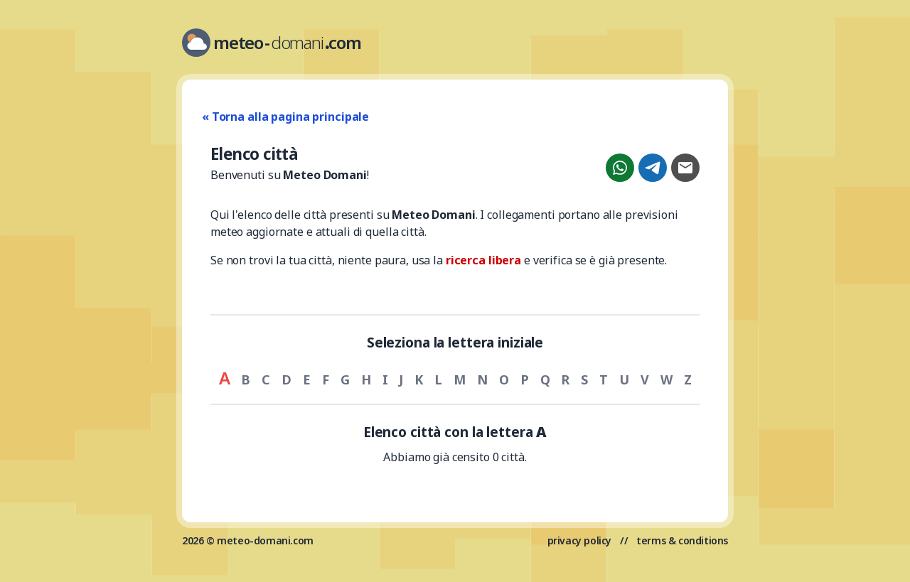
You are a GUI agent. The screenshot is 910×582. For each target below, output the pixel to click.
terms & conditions (682, 540)
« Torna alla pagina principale (285, 116)
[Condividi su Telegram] (652, 167)
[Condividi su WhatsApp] (620, 167)
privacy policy (579, 540)
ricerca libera (483, 260)
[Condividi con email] (685, 167)
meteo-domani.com (265, 540)
